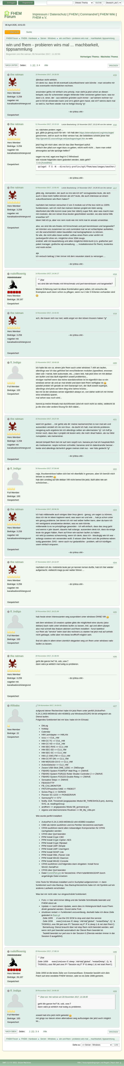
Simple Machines (24, 1063)
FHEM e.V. (40, 17)
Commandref (89, 14)
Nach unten (11, 65)
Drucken (113, 66)
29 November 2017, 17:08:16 (47, 951)
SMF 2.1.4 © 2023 (9, 1063)
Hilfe (79, 1063)
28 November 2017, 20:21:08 (47, 611)
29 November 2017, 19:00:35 (47, 991)
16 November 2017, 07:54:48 (47, 468)
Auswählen (47, 163)
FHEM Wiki (107, 14)
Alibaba (15, 705)
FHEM (73, 14)
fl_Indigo (15, 362)
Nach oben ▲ (116, 1063)
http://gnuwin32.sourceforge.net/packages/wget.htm (60, 138)
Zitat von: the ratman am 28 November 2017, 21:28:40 (64, 997)
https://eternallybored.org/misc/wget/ (96, 132)
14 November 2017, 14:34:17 (47, 274)
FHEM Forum (13, 15)
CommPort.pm (54, 873)
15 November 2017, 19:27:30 (47, 419)
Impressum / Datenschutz (50, 14)
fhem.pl (56, 915)
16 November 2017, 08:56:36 (47, 509)
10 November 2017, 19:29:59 (47, 74)
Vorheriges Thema (89, 56)
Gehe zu (76, 1045)
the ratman (17, 74)
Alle (46, 65)
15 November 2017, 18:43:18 (47, 362)
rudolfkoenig (18, 273)
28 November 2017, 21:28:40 (47, 656)
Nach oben (10, 1031)
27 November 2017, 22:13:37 (47, 562)
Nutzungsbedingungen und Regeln (96, 1063)
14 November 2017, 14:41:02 (47, 313)
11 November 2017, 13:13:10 (47, 124)
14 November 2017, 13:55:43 (47, 188)
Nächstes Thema (109, 56)
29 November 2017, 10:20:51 (49, 705)
